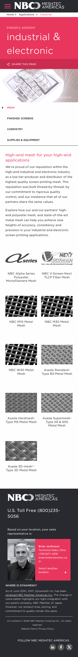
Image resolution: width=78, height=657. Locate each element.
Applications (27, 14)
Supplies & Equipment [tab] (23, 140)
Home (10, 14)
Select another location (52, 571)
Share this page (21, 64)
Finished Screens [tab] (20, 118)
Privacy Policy (46, 628)
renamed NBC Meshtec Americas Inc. (29, 595)
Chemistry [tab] (15, 129)
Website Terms (29, 628)
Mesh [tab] (11, 107)
